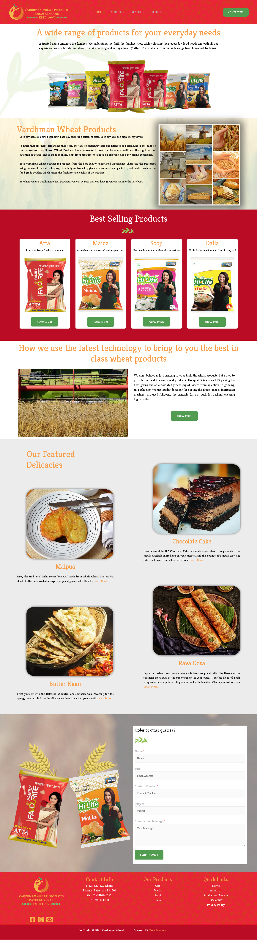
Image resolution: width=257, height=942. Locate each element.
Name (139, 751)
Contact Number (146, 788)
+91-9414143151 (99, 902)
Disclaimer (216, 902)
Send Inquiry (149, 857)
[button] (44, 322)
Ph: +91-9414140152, (99, 898)
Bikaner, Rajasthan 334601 (99, 893)
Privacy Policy (216, 907)
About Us (159, 12)
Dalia (157, 902)
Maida (158, 893)
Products (115, 12)
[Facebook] (30, 922)
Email (138, 769)
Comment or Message (150, 824)
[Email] (51, 922)
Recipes (139, 12)
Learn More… (101, 581)
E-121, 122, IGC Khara (99, 888)
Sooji (157, 898)
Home (95, 12)
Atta (157, 888)
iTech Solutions (158, 933)
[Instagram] (41, 922)
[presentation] (121, 12)
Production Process (216, 898)
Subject (140, 806)
